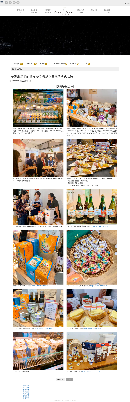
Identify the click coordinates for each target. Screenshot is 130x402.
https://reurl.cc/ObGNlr (99, 286)
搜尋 (127, 3)
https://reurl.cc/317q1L (91, 371)
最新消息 (26, 394)
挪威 (43, 64)
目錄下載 (26, 398)
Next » (69, 379)
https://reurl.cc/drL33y (40, 286)
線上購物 (26, 388)
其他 (85, 64)
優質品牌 (26, 392)
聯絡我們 (26, 396)
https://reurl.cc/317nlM (99, 226)
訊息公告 (30, 64)
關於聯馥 (26, 386)
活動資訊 (16, 64)
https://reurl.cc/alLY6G (92, 328)
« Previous (60, 379)
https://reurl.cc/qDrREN (43, 328)
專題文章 (73, 64)
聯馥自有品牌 (60, 64)
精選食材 (26, 390)
